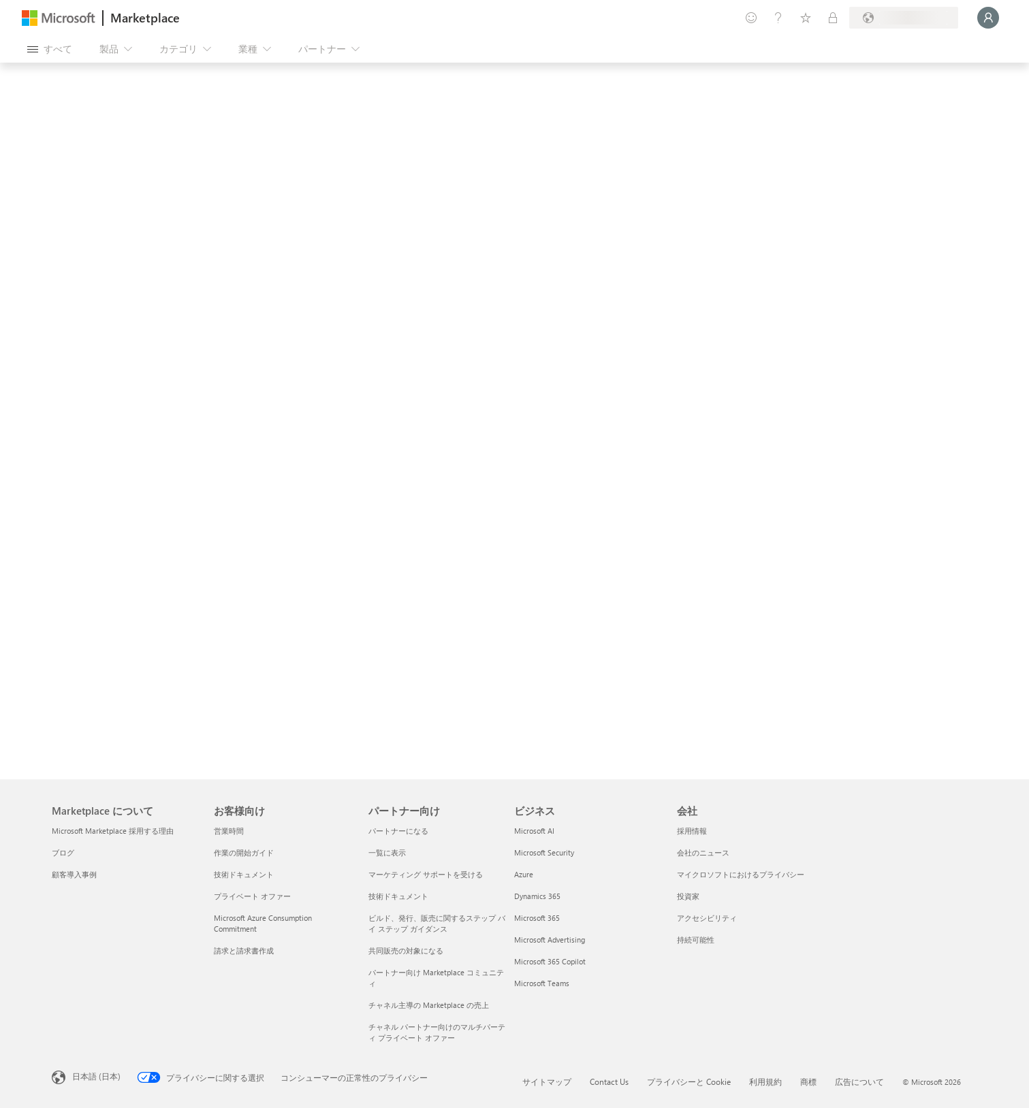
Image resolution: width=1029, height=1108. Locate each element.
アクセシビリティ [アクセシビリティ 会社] (707, 918)
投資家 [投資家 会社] (688, 896)
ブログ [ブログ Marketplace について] (63, 852)
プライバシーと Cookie (689, 1081)
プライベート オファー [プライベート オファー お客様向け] (252, 896)
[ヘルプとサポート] (778, 17)
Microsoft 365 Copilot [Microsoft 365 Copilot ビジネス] (550, 961)
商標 (808, 1081)
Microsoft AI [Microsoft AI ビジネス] (534, 831)
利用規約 (765, 1081)
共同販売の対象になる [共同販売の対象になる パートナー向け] (405, 950)
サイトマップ (546, 1081)
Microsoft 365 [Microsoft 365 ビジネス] (537, 918)
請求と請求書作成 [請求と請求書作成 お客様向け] (244, 950)
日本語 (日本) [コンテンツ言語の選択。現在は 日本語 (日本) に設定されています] (96, 1076)
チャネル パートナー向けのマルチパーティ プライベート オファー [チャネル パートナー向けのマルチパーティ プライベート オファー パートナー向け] (436, 1032)
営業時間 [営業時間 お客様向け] (229, 831)
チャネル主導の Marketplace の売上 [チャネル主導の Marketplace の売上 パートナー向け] (428, 1005)
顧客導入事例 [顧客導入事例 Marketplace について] (74, 874)
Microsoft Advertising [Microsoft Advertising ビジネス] (549, 939)
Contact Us (609, 1081)
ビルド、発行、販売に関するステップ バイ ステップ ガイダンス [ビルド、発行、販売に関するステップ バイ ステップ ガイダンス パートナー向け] (436, 923)
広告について (859, 1081)
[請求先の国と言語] (903, 18)
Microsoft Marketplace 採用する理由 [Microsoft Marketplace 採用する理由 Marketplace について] (113, 831)
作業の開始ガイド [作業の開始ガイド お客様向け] (244, 852)
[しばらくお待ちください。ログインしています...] (988, 18)
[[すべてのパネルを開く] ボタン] (50, 49)
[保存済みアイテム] (806, 17)
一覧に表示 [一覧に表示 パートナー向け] (387, 852)
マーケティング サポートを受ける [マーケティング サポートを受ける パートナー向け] (425, 874)
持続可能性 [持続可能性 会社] (695, 939)
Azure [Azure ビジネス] (523, 874)
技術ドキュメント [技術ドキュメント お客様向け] (244, 874)
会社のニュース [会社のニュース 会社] (703, 852)
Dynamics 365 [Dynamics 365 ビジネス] (537, 896)
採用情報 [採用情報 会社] (692, 831)
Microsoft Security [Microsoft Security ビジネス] (544, 852)
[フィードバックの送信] (751, 17)
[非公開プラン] (833, 17)
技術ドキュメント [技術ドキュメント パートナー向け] (398, 896)
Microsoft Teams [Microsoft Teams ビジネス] (541, 983)
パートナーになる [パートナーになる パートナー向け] (398, 831)
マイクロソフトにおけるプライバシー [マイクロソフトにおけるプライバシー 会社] (740, 874)
